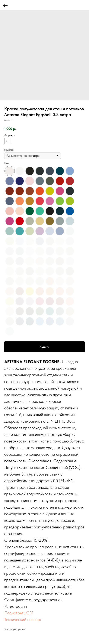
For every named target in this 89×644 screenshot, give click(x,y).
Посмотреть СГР (19, 612)
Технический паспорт (22, 619)
